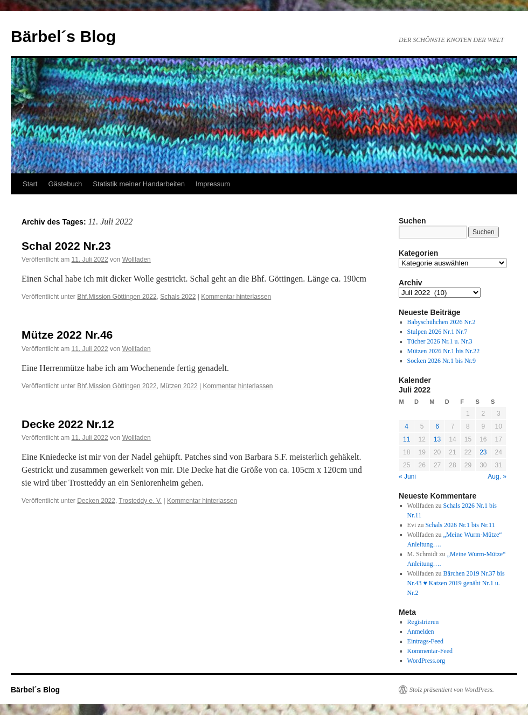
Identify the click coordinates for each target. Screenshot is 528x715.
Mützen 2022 (178, 386)
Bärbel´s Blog (63, 36)
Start (30, 184)
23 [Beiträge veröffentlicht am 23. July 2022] (483, 452)
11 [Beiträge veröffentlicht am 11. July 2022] (406, 439)
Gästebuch (65, 184)
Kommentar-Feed (430, 651)
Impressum (213, 184)
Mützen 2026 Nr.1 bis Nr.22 (443, 351)
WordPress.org (426, 660)
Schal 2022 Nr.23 (66, 246)
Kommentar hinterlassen (236, 296)
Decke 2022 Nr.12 (68, 424)
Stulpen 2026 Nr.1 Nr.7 (437, 331)
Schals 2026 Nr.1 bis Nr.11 (460, 525)
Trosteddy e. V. (140, 500)
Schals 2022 (178, 296)
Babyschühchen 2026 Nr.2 (441, 322)
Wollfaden (136, 259)
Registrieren (423, 622)
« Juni (407, 476)
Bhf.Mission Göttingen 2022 (116, 296)
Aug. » (497, 476)
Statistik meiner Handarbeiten (139, 184)
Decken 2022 (96, 500)
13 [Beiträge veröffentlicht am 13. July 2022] (437, 439)
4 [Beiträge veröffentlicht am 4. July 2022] (406, 426)
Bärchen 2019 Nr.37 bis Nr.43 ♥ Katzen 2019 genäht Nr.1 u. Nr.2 (456, 583)
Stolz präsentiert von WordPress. (451, 689)
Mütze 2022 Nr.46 (67, 334)
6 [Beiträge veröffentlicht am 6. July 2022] (437, 426)
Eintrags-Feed (425, 641)
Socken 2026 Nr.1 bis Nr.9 (441, 360)
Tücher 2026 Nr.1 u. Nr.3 (440, 341)
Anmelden (420, 631)
